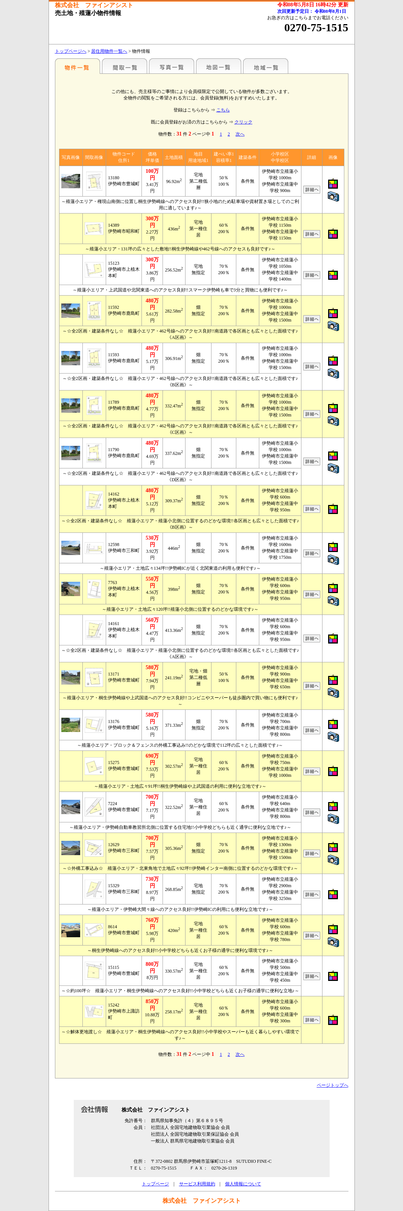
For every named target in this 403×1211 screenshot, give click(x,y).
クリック (243, 122)
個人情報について (243, 1184)
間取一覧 (124, 65)
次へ (240, 134)
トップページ (155, 1184)
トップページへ (71, 51)
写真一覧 (171, 65)
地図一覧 (218, 65)
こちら (223, 110)
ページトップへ (332, 1085)
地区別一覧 (77, 65)
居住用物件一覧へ (109, 51)
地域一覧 (265, 65)
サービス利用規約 (197, 1184)
